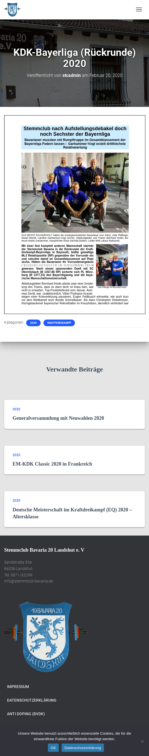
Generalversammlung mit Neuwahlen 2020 (58, 418)
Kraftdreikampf (59, 322)
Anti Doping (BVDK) (26, 714)
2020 (33, 322)
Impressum (18, 686)
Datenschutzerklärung (32, 700)
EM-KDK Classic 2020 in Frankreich (52, 464)
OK (53, 748)
